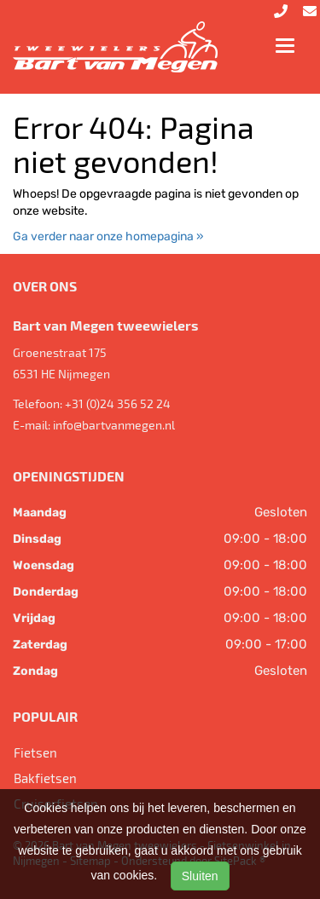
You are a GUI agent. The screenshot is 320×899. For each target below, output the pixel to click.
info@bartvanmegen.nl (114, 425)
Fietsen (35, 752)
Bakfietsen (45, 778)
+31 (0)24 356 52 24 (118, 403)
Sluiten (200, 876)
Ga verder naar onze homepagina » (108, 236)
